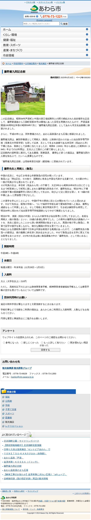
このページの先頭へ (82, 493)
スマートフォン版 (46, 2)
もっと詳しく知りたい (55, 342)
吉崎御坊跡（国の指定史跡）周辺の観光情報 (26, 478)
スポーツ (9, 413)
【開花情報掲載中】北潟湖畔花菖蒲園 (22, 445)
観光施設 (42, 64)
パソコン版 (60, 2)
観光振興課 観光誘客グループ (17, 368)
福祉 (7, 397)
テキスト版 (30, 2)
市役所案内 (18, 64)
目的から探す (19, 491)
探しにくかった (31, 342)
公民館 (8, 401)
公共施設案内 (31, 64)
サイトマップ (33, 491)
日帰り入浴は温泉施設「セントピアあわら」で (27, 449)
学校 (7, 405)
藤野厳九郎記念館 (12, 466)
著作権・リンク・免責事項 (33, 509)
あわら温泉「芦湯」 (14, 458)
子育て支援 (10, 409)
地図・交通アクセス (47, 501)
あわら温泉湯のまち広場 (16, 470)
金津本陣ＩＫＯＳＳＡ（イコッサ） (21, 462)
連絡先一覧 (6, 491)
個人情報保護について (11, 509)
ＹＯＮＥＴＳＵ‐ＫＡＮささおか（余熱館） (25, 453)
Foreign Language (44, 20)
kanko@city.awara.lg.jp (22, 377)
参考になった (12, 342)
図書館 (8, 418)
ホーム (8, 64)
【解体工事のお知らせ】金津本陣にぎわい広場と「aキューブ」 (35, 474)
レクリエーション (14, 426)
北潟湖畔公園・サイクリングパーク (21, 441)
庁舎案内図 (60, 501)
